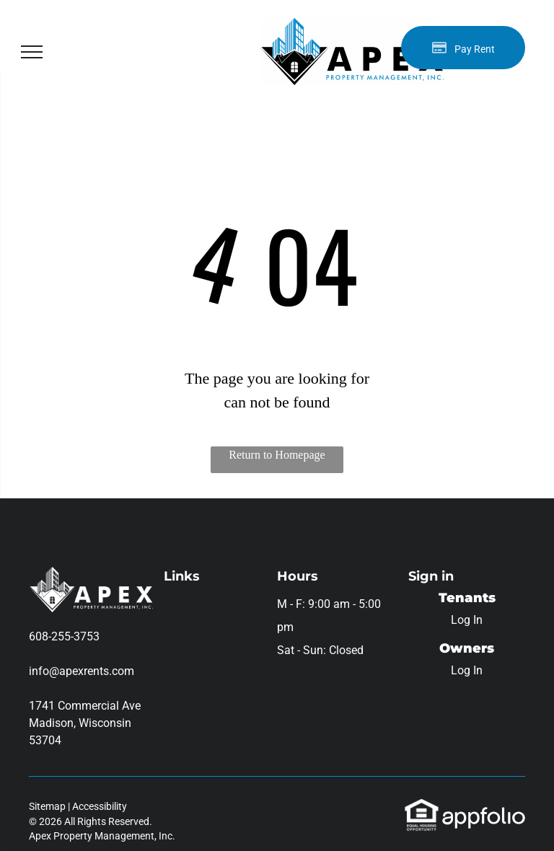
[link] (421, 806)
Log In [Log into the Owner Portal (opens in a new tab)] (467, 670)
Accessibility (99, 806)
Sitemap (47, 806)
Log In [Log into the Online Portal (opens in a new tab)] (467, 620)
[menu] (31, 52)
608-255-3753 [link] (64, 636)
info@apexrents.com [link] (81, 671)
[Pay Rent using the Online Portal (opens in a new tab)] (463, 47)
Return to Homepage (277, 455)
